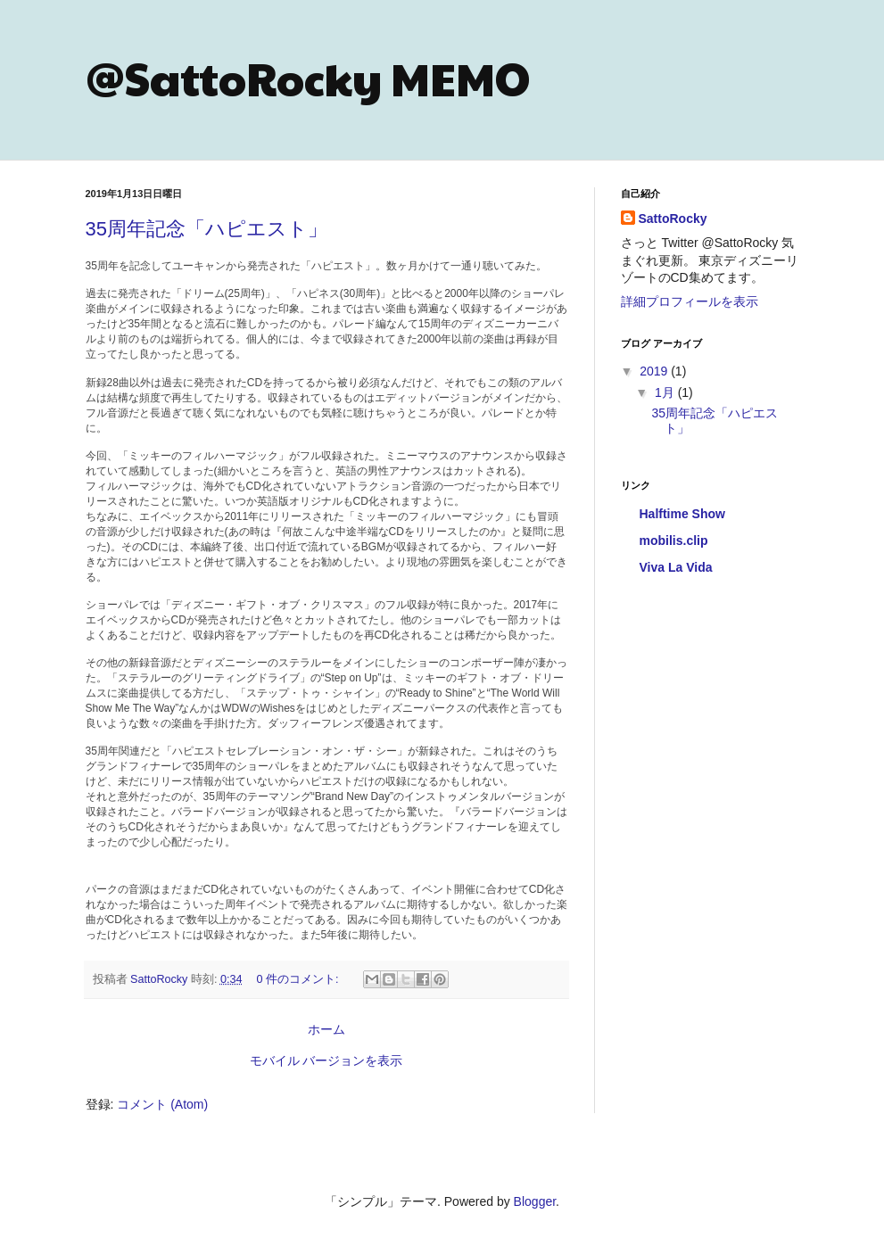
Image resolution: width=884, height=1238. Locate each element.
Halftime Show (682, 514)
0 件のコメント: (300, 979)
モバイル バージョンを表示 (326, 1060)
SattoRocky (673, 218)
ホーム (326, 1029)
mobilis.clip (674, 540)
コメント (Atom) (162, 1104)
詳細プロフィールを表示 (689, 301)
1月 (666, 392)
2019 (655, 371)
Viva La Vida (676, 567)
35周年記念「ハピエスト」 (206, 229)
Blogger (535, 1201)
